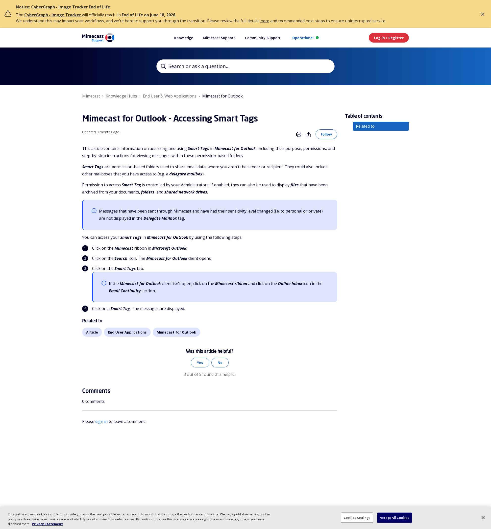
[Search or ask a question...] (245, 66)
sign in (101, 421)
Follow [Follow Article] (326, 134)
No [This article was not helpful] (220, 362)
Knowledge (183, 37)
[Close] (483, 517)
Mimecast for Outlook (222, 96)
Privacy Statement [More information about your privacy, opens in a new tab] (47, 524)
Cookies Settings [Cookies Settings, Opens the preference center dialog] (357, 517)
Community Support (263, 37)
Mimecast (91, 96)
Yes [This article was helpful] (200, 362)
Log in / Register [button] (389, 37)
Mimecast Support (219, 37)
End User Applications (127, 332)
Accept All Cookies (394, 517)
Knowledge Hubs (121, 96)
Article (92, 332)
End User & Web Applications (169, 96)
